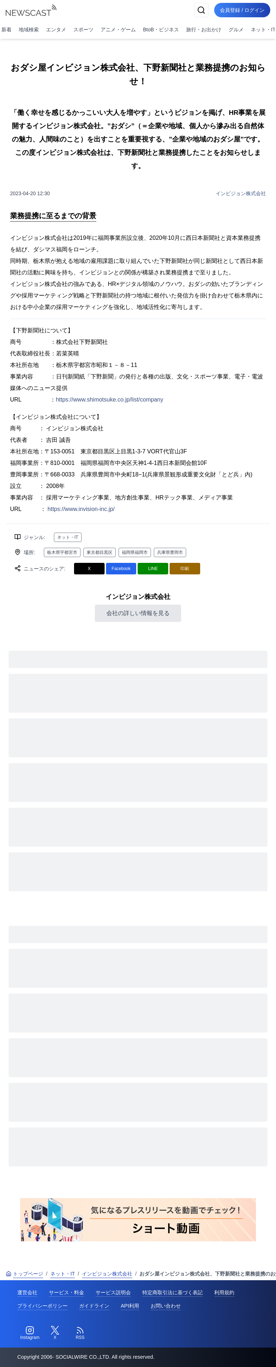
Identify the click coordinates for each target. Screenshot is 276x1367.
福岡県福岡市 (135, 552)
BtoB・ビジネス (161, 29)
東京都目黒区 (99, 552)
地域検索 (29, 29)
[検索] (201, 10)
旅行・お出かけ (203, 29)
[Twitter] (55, 1333)
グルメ (236, 29)
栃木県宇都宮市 (62, 552)
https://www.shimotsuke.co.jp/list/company (109, 399)
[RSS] (80, 1333)
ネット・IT (67, 537)
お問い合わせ (166, 1306)
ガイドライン (94, 1306)
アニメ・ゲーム (118, 29)
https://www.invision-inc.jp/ (81, 509)
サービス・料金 (66, 1292)
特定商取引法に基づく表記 (172, 1292)
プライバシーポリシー (42, 1306)
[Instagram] (29, 1333)
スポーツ (83, 29)
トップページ (24, 1274)
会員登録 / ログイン (242, 10)
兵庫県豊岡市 (170, 552)
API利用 (130, 1306)
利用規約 (224, 1292)
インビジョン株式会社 (241, 193)
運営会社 (27, 1292)
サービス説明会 (113, 1292)
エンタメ (56, 29)
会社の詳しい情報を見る (138, 613)
